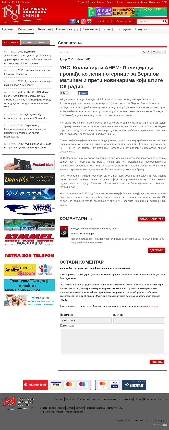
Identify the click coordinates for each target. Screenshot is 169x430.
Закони (91, 2)
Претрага (165, 21)
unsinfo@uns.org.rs (149, 306)
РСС (164, 2)
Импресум (154, 2)
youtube (89, 21)
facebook (72, 21)
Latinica (6, 2)
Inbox (165, 424)
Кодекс (101, 2)
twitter (77, 21)
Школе (106, 29)
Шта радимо (123, 29)
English (15, 2)
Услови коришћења (137, 2)
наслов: (118, 314)
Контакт (121, 2)
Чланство (44, 29)
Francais (26, 2)
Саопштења (26, 29)
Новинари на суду (67, 29)
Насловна (59, 399)
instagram (83, 21)
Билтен (111, 2)
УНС (24, 13)
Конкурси (141, 29)
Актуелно (8, 29)
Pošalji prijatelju (163, 52)
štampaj (158, 52)
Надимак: (66, 314)
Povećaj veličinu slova (144, 52)
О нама (82, 2)
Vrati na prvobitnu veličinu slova (149, 52)
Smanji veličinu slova (153, 52)
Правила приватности (52, 411)
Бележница (90, 29)
